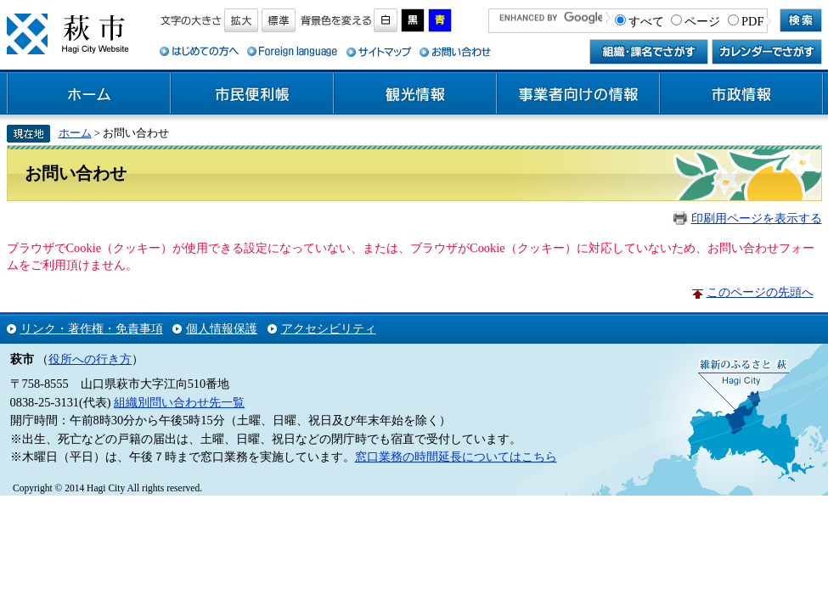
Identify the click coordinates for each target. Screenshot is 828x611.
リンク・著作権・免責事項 (91, 328)
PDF (752, 21)
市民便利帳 (252, 94)
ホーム (89, 94)
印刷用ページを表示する (756, 218)
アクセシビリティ (328, 328)
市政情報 (741, 94)
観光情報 (415, 94)
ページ (702, 21)
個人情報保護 (221, 328)
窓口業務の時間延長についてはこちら (456, 456)
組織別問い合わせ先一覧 (179, 402)
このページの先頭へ (760, 292)
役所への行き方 (90, 359)
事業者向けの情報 (578, 94)
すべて (646, 21)
